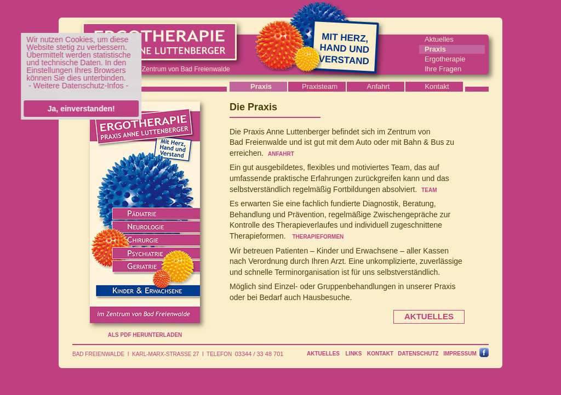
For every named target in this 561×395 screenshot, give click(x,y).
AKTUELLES (323, 354)
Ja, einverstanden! (78, 108)
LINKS (354, 354)
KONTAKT (380, 354)
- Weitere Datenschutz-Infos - (76, 85)
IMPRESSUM (460, 354)
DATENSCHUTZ (418, 354)
